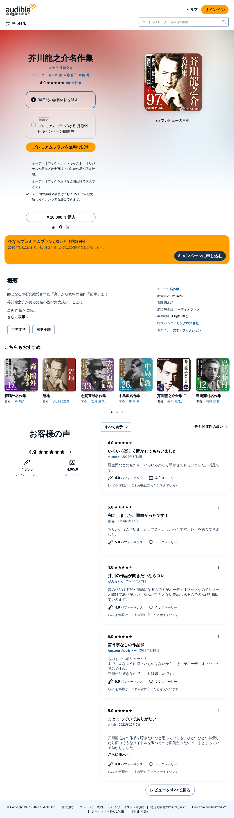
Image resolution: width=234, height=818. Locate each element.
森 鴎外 (20, 401)
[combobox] (184, 22)
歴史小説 (43, 329)
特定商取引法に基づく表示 (169, 807)
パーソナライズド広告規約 (127, 807)
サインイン (215, 9)
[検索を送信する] (224, 22)
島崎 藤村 (213, 401)
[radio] (60, 99)
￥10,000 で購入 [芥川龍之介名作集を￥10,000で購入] (61, 217)
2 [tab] (117, 412)
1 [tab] (111, 412)
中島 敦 (134, 401)
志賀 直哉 (98, 401)
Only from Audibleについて (209, 807)
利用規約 (67, 807)
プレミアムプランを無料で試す (60, 147)
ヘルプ (192, 9)
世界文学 (18, 329)
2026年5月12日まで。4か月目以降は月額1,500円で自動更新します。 (57, 244)
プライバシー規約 (91, 807)
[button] (53, 227)
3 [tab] (122, 412)
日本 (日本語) (139, 811)
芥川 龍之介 (61, 401)
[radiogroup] (60, 115)
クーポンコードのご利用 (108, 811)
